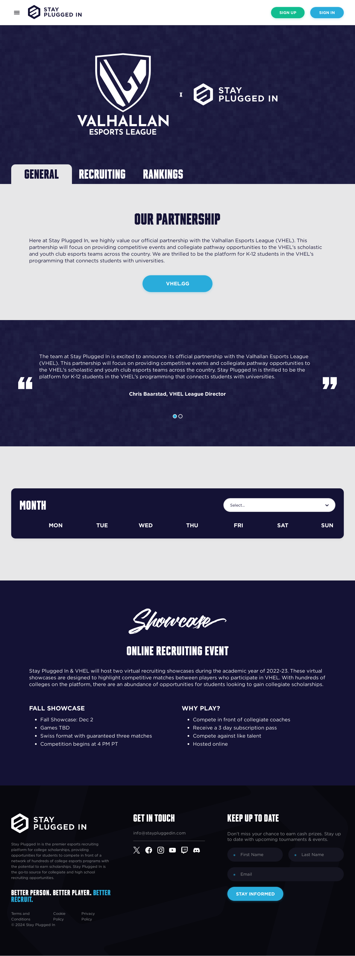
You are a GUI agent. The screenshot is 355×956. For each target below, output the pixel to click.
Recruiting (103, 174)
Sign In (327, 12)
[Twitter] (139, 850)
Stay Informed (255, 894)
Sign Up (287, 12)
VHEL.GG (177, 283)
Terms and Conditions (20, 916)
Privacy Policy (88, 916)
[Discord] (199, 850)
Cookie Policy (59, 916)
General (42, 174)
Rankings (165, 174)
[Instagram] (163, 850)
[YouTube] (175, 850)
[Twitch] (187, 850)
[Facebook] (151, 850)
